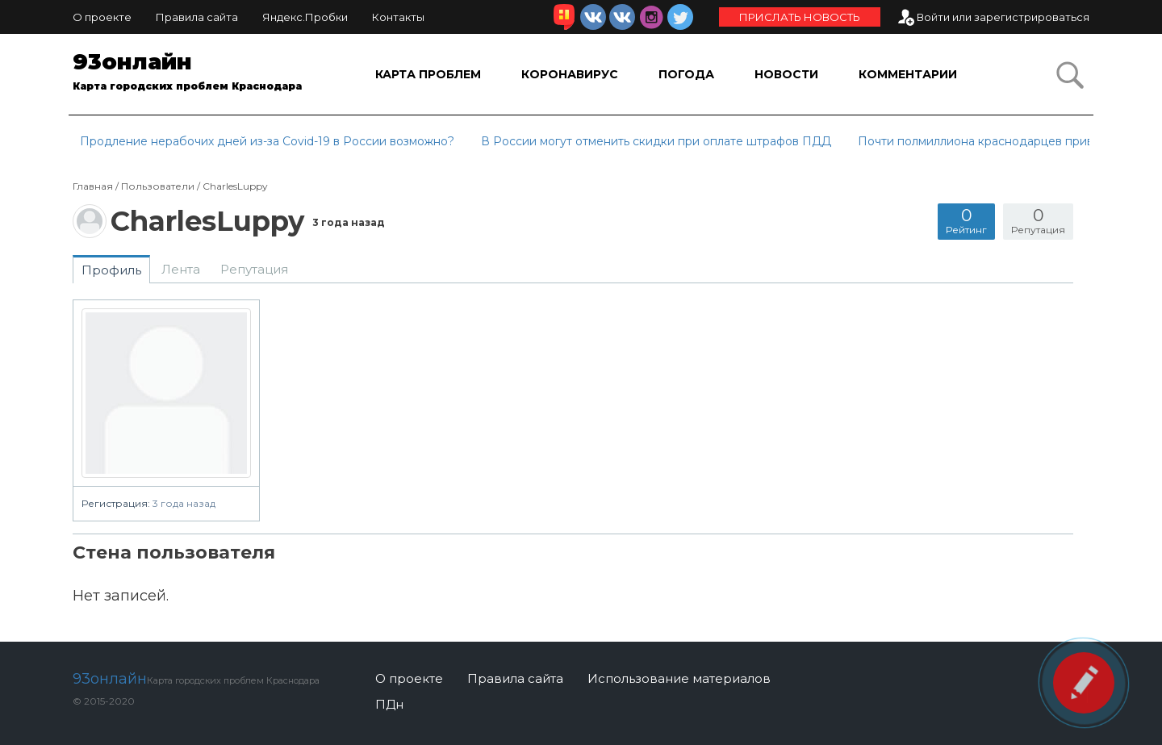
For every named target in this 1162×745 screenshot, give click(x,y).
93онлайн (200, 74)
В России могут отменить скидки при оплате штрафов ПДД (656, 141)
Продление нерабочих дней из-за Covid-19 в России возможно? (267, 141)
